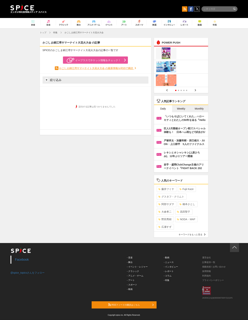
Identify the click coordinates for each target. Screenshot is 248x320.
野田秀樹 (165, 219)
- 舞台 (130, 262)
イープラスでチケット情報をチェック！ (94, 60)
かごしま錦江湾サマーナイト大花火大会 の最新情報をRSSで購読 (96, 68)
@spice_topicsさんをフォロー (27, 272)
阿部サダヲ (166, 204)
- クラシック (133, 271)
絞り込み (53, 79)
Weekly (181, 108)
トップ (43, 32)
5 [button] (186, 90)
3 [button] (181, 90)
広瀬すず (165, 226)
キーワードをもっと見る (192, 234)
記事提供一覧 (208, 262)
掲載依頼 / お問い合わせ (214, 266)
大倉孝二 (165, 211)
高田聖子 (183, 211)
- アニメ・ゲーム (135, 275)
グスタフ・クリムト (171, 196)
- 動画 (166, 257)
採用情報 (206, 271)
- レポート (169, 271)
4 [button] (184, 90)
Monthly (199, 108)
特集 (55, 32)
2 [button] (178, 90)
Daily (163, 108)
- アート (131, 280)
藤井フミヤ (166, 189)
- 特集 (166, 280)
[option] (181, 67)
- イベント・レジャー (137, 266)
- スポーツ (132, 284)
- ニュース (169, 262)
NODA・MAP (186, 219)
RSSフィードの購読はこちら (131, 304)
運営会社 (206, 257)
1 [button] (175, 90)
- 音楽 (130, 257)
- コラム (168, 275)
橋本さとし (187, 204)
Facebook (22, 259)
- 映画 (130, 289)
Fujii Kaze (186, 189)
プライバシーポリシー (213, 280)
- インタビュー (171, 266)
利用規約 (206, 275)
